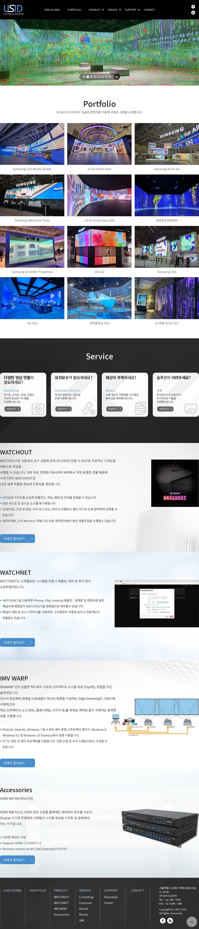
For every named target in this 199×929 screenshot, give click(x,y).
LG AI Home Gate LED (99, 220)
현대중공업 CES (99, 323)
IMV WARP (60, 909)
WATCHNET (61, 903)
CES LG (99, 272)
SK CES (32, 323)
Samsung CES (166, 272)
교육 (81, 920)
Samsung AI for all (166, 169)
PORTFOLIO (74, 9)
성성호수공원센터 (167, 220)
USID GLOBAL (52, 9)
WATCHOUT (61, 897)
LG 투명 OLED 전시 (167, 323)
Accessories (61, 914)
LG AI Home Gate (99, 169)
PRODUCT (94, 9)
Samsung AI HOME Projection (32, 272)
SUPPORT (130, 9)
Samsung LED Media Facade (32, 169)
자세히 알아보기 (14, 538)
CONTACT (149, 9)
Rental (83, 914)
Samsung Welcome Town (32, 220)
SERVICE (112, 9)
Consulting (86, 897)
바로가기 (11, 409)
